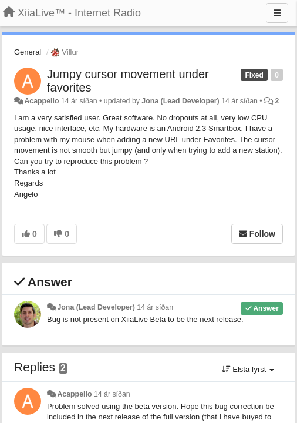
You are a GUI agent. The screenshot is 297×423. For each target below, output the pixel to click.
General (27, 52)
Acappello (41, 101)
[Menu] (277, 13)
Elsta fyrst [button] (248, 369)
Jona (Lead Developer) (180, 101)
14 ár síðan (155, 307)
